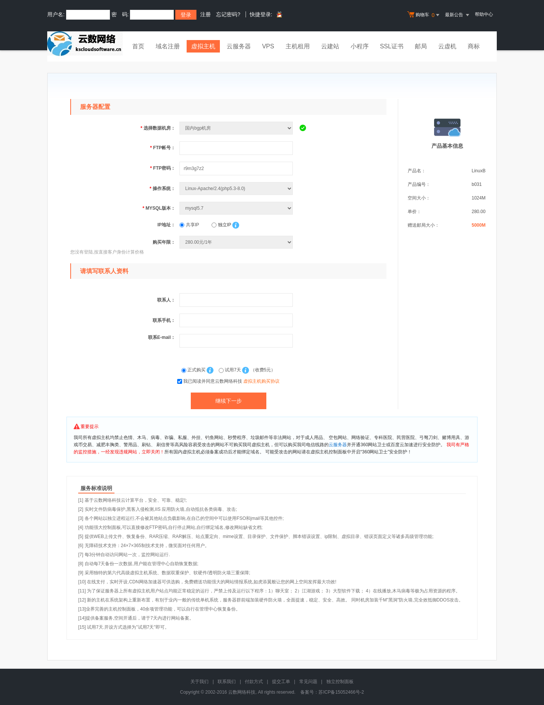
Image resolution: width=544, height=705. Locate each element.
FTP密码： (162, 168)
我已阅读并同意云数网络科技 (231, 381)
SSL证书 (391, 46)
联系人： (166, 300)
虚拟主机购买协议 (261, 381)
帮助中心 (484, 14)
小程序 (360, 46)
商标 (474, 46)
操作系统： (162, 188)
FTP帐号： (162, 147)
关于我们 (199, 681)
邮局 (421, 46)
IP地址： (166, 224)
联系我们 (227, 681)
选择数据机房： (158, 128)
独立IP (221, 224)
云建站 (330, 46)
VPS (268, 46)
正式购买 (194, 370)
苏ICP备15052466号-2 (341, 692)
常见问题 (308, 681)
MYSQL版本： (158, 208)
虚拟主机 (203, 46)
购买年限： (164, 242)
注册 (205, 14)
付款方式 (254, 681)
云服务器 (239, 46)
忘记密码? (228, 14)
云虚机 (447, 46)
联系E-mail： (161, 337)
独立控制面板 (340, 681)
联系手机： (164, 320)
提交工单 (281, 681)
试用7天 (230, 370)
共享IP (189, 224)
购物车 (424, 15)
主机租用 (298, 46)
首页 (138, 46)
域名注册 (168, 46)
